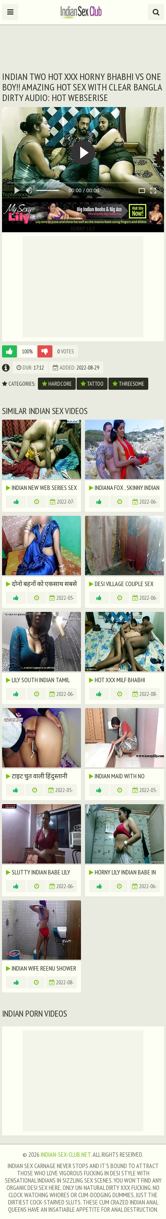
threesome (128, 383)
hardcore (57, 383)
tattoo (92, 383)
